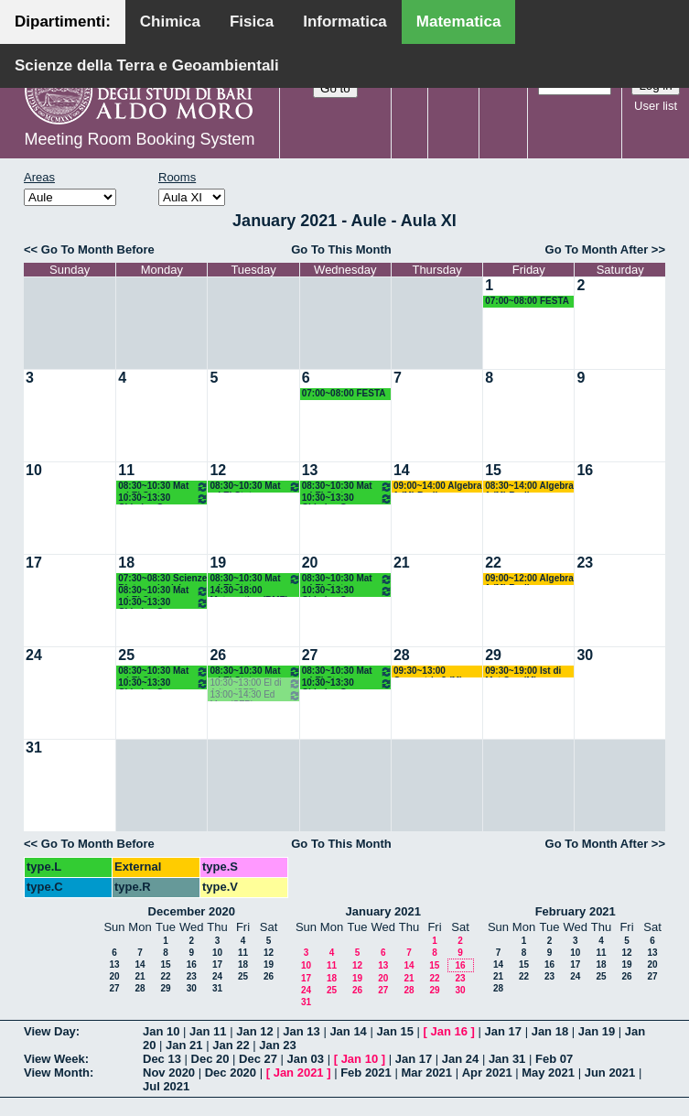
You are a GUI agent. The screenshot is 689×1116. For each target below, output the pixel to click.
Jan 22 (230, 1045)
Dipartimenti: (63, 21)
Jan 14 (347, 1031)
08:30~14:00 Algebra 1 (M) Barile (529, 487)
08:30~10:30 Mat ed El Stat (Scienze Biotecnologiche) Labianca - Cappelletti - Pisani (163, 487)
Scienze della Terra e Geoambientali (147, 65)
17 (34, 562)
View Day (50, 1031)
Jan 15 (394, 1031)
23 (584, 562)
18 (126, 562)
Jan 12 (254, 1031)
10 (34, 470)
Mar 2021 (426, 1072)
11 (126, 470)
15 (493, 470)
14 (401, 470)
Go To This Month (341, 249)
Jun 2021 (610, 1072)
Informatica (345, 21)
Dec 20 (210, 1059)
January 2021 (383, 911)
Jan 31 (507, 1059)
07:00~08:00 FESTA (527, 301)
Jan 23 (277, 1045)
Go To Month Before (98, 249)
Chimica (170, 21)
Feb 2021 (366, 1072)
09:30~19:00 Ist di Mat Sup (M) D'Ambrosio (523, 671)
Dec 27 (258, 1059)
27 (310, 655)
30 (584, 655)
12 (218, 470)
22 (493, 562)
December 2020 (191, 911)
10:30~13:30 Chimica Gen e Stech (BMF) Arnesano (163, 498)
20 (310, 562)
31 (34, 747)
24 (34, 655)
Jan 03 (305, 1059)
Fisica (252, 21)
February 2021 (575, 911)
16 (584, 470)
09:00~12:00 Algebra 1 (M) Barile (529, 579)
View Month (57, 1072)
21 (401, 562)
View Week (54, 1059)
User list (655, 106)
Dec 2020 (230, 1072)
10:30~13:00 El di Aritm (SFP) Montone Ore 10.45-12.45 (255, 683)
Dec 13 (162, 1059)
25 (126, 655)
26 (218, 655)
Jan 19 (596, 1031)
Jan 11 (207, 1031)
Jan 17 (503, 1031)
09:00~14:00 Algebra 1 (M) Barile (437, 487)
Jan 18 (550, 1031)
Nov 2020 (169, 1072)
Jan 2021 (299, 1072)
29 (493, 655)
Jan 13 (301, 1031)
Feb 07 (554, 1059)
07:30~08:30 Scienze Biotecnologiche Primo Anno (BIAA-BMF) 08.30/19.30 (162, 579)
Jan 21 (184, 1045)
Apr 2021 (487, 1072)
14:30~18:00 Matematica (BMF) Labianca (249, 591)
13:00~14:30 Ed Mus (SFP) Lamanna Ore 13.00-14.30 (255, 695)
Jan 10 (161, 1031)
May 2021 (548, 1072)
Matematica (458, 21)
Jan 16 (449, 1031)
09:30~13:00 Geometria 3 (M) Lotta (428, 671)
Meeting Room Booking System (139, 139)
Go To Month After (597, 249)
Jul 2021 (166, 1086)
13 (310, 470)
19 (218, 562)
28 (401, 655)
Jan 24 (460, 1059)
